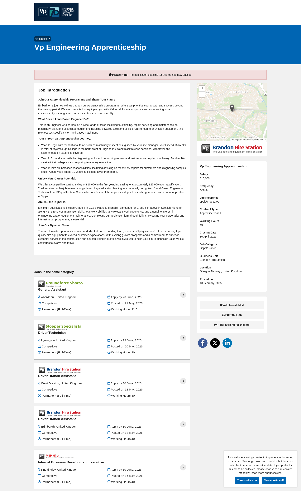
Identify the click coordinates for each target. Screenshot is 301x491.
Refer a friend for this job (231, 324)
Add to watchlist (232, 305)
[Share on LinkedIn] (227, 343)
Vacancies (42, 38)
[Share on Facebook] (203, 343)
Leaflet (234, 139)
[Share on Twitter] (215, 343)
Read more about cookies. (266, 472)
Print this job (232, 315)
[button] (232, 108)
